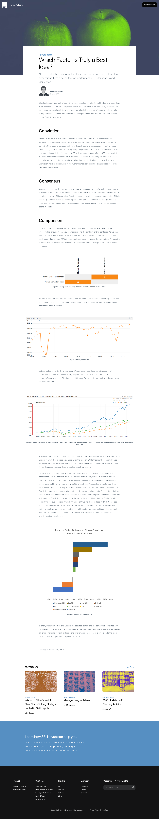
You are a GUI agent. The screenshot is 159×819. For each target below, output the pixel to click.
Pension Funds (40, 799)
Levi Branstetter (69, 705)
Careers (83, 789)
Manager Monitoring (19, 786)
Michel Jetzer (30, 713)
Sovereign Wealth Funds (43, 793)
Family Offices (40, 796)
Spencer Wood (108, 709)
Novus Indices (45, 55)
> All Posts (130, 667)
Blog (59, 786)
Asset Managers (40, 786)
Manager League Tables (77, 700)
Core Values (85, 786)
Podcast (60, 793)
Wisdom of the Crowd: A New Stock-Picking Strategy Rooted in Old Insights (40, 704)
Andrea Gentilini (56, 91)
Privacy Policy (94, 810)
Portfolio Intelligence (19, 789)
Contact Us (84, 793)
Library (60, 796)
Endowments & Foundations (44, 789)
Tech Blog (61, 789)
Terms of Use (104, 810)
